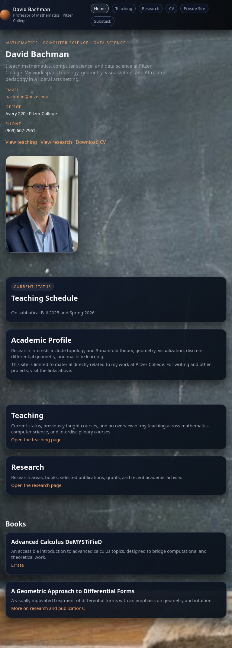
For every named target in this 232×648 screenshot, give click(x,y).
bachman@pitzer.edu (26, 96)
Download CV (91, 142)
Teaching (123, 8)
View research (56, 142)
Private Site (194, 8)
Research (151, 8)
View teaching (21, 142)
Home (99, 8)
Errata (17, 565)
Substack (102, 21)
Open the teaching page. (37, 439)
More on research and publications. (48, 608)
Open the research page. (37, 485)
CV (171, 8)
